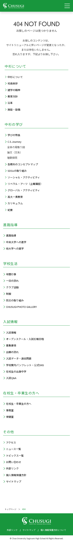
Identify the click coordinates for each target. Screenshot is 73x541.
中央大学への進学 (16, 242)
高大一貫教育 (15, 197)
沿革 (10, 103)
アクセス (11, 442)
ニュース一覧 (13, 449)
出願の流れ (12, 352)
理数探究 (12, 157)
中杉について (15, 77)
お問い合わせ (13, 462)
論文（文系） (14, 152)
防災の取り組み (15, 300)
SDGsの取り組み (17, 171)
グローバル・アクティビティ (24, 190)
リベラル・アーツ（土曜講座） (25, 184)
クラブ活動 (12, 287)
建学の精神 (14, 90)
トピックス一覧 (15, 455)
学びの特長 (14, 135)
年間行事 (11, 274)
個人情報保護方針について (53, 529)
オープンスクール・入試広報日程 (25, 339)
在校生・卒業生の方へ (18, 404)
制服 (8, 294)
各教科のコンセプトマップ (23, 164)
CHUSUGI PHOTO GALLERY (21, 307)
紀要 (10, 210)
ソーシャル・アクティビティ (24, 177)
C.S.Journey (14, 141)
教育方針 (13, 96)
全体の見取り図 (16, 147)
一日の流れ (12, 280)
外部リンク (12, 468)
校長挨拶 (13, 83)
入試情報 (11, 332)
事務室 (10, 410)
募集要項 (11, 345)
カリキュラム (15, 203)
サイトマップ (13, 481)
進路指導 (11, 235)
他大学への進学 (15, 248)
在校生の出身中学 (16, 371)
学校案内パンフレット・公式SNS (25, 365)
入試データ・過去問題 (18, 358)
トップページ (10, 509)
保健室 (10, 417)
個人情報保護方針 (16, 475)
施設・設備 (14, 109)
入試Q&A (11, 378)
